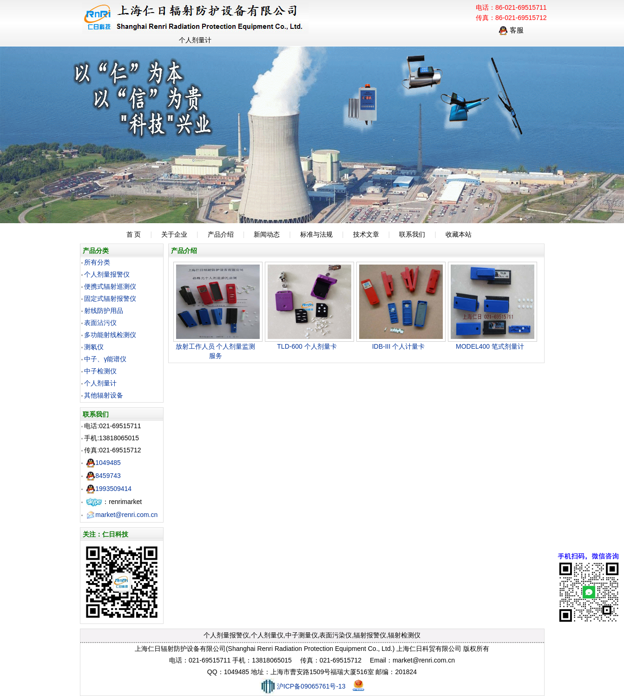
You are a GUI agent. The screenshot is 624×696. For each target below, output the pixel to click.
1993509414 (108, 488)
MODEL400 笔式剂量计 (490, 346)
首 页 (133, 234)
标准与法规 (316, 234)
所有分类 (97, 262)
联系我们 (412, 234)
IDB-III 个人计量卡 (398, 346)
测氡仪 (94, 347)
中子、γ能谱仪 (105, 359)
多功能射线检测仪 (110, 334)
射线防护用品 (103, 310)
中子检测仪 (100, 371)
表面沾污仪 (100, 322)
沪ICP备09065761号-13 (303, 686)
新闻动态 (267, 234)
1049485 (103, 462)
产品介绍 (221, 234)
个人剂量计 (100, 383)
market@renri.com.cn (122, 514)
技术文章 (366, 234)
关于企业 (174, 234)
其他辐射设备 (103, 395)
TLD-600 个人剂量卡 (306, 346)
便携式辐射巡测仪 (110, 286)
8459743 (103, 475)
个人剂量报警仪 (107, 274)
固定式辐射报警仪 (110, 298)
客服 (511, 30)
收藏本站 (459, 234)
